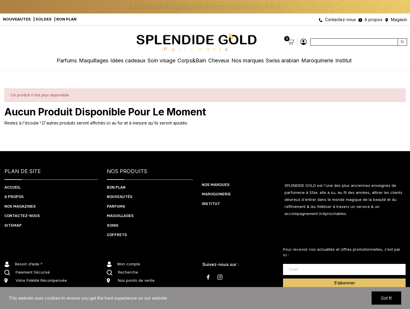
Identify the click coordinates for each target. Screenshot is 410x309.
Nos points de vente (136, 280)
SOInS (112, 225)
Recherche (128, 272)
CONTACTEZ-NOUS (22, 216)
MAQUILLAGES (120, 216)
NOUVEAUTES (17, 19)
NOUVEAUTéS (120, 196)
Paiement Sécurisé (33, 272)
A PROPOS (14, 196)
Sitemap (13, 225)
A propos (373, 19)
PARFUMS (116, 206)
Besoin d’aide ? (29, 264)
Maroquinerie (216, 194)
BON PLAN (66, 19)
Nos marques (216, 184)
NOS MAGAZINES (20, 206)
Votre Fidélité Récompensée (41, 280)
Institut (211, 204)
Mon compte (128, 264)
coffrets (117, 235)
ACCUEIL (12, 187)
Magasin (399, 19)
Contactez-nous (340, 19)
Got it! (386, 298)
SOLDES (43, 19)
